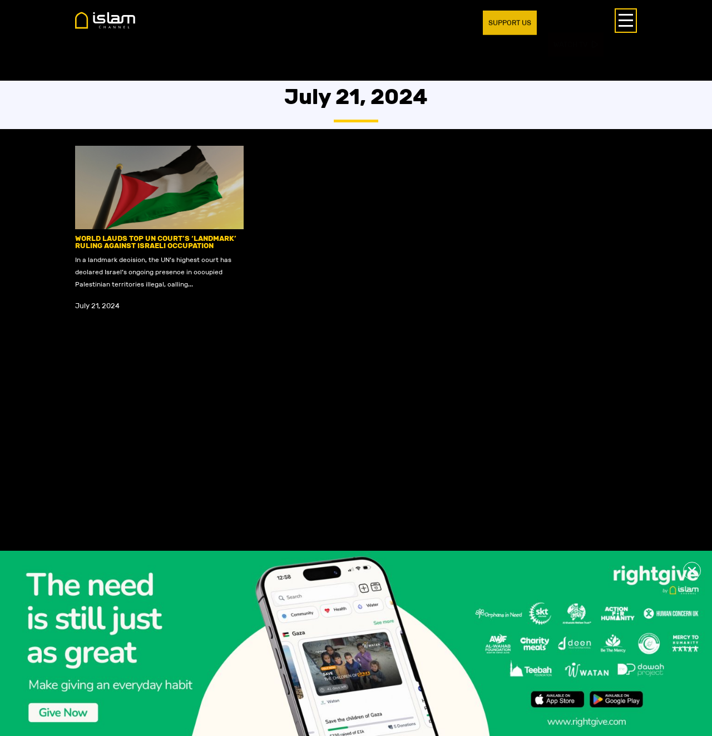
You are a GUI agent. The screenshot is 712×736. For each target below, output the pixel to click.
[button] (692, 571)
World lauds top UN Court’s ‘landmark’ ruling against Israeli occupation (155, 242)
